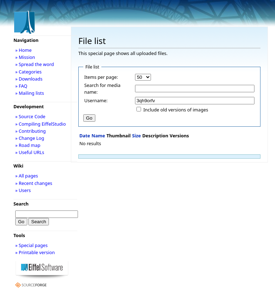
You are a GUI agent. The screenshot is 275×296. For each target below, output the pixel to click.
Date (84, 135)
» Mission (25, 57)
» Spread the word (34, 64)
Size (136, 135)
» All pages (26, 175)
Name (98, 135)
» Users (23, 190)
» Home (23, 50)
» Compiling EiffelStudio (40, 124)
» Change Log (29, 138)
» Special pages (31, 245)
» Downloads (29, 79)
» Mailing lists (29, 93)
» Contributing (30, 131)
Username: (96, 100)
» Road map (27, 145)
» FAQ (21, 86)
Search (21, 204)
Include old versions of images (176, 109)
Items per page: (101, 77)
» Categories (28, 71)
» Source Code (30, 116)
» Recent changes (33, 183)
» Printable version (35, 252)
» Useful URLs (29, 152)
